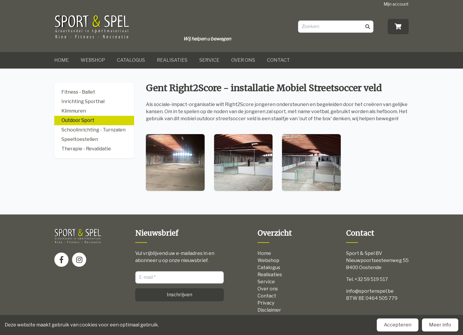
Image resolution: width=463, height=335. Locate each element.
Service (209, 60)
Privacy (265, 303)
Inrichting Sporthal (83, 101)
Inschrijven (179, 294)
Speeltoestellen (79, 139)
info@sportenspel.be (370, 291)
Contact (278, 60)
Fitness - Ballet (78, 92)
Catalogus (131, 60)
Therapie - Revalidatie (86, 149)
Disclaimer (269, 310)
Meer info (440, 325)
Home (61, 60)
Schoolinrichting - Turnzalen (93, 130)
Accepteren (397, 325)
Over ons (243, 60)
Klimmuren (73, 111)
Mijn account (396, 3)
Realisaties (172, 60)
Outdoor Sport (77, 120)
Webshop (93, 60)
